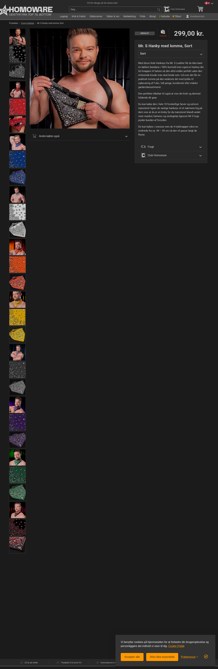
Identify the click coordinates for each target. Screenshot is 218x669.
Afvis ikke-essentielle (162, 656)
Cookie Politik (176, 646)
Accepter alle (132, 656)
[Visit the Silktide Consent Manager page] (206, 657)
